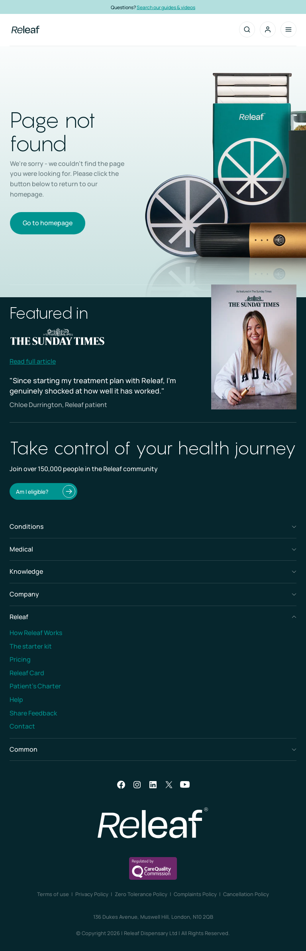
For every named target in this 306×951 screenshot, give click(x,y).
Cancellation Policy (246, 894)
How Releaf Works (36, 632)
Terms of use (53, 894)
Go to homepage (48, 222)
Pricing (20, 659)
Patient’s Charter (35, 686)
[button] (268, 29)
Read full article (33, 361)
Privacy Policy (91, 894)
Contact (22, 726)
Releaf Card (27, 672)
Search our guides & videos (171, 7)
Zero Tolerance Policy (141, 894)
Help (16, 699)
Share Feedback (33, 713)
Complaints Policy (195, 894)
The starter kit (31, 646)
